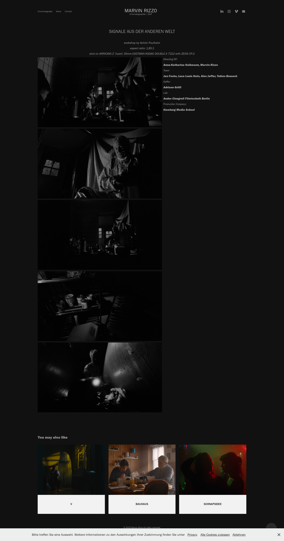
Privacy (192, 535)
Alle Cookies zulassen (215, 535)
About (58, 11)
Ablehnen (239, 535)
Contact (68, 11)
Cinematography (45, 11)
